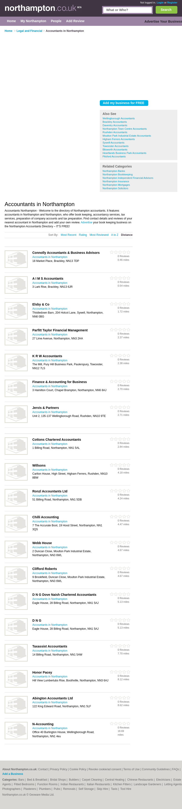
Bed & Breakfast (37, 779)
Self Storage (86, 789)
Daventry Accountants (115, 125)
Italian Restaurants (99, 784)
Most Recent (68, 235)
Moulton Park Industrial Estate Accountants (127, 135)
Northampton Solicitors (115, 188)
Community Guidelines (156, 769)
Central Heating (115, 779)
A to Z (114, 235)
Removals (69, 789)
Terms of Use (131, 769)
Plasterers (30, 789)
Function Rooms (47, 784)
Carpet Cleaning (92, 779)
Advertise (86, 222)
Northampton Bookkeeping (118, 174)
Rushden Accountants (115, 132)
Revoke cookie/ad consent (104, 769)
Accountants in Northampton (49, 257)
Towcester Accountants (116, 146)
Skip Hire (103, 789)
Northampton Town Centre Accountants (125, 128)
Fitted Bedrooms (24, 784)
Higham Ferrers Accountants (119, 139)
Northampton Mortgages (116, 184)
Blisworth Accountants (115, 149)
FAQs (175, 769)
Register (172, 2)
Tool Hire (125, 789)
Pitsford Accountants (114, 156)
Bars (21, 779)
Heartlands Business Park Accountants (124, 153)
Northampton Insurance (116, 181)
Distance (127, 235)
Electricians (163, 779)
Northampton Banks (114, 171)
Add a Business (12, 774)
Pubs (57, 789)
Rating (83, 235)
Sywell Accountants (113, 142)
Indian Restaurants (73, 784)
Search (166, 10)
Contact (43, 769)
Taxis (114, 789)
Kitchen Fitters (122, 784)
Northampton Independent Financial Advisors (128, 178)
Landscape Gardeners (148, 784)
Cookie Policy (78, 769)
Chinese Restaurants (140, 779)
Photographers (11, 789)
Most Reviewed (99, 235)
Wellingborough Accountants (119, 118)
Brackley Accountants (115, 121)
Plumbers (45, 789)
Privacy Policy (58, 769)
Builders (74, 779)
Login (160, 2)
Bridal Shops (58, 779)
